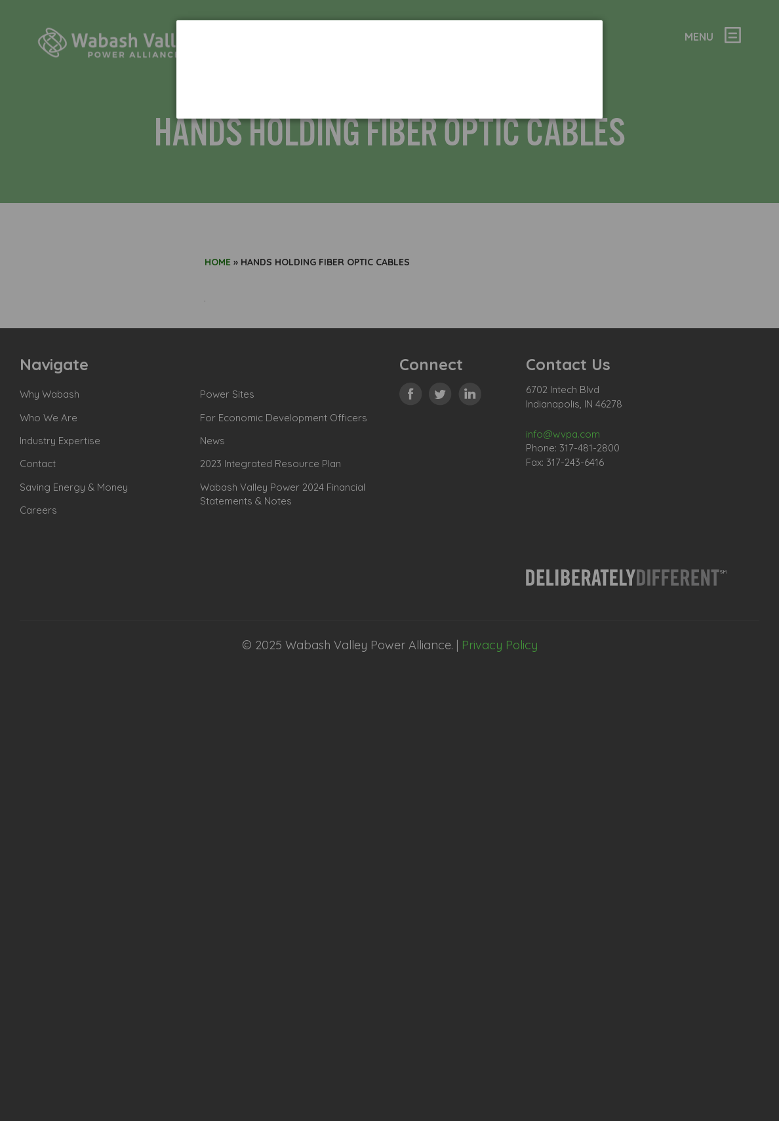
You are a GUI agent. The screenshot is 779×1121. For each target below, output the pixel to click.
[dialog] (389, 69)
